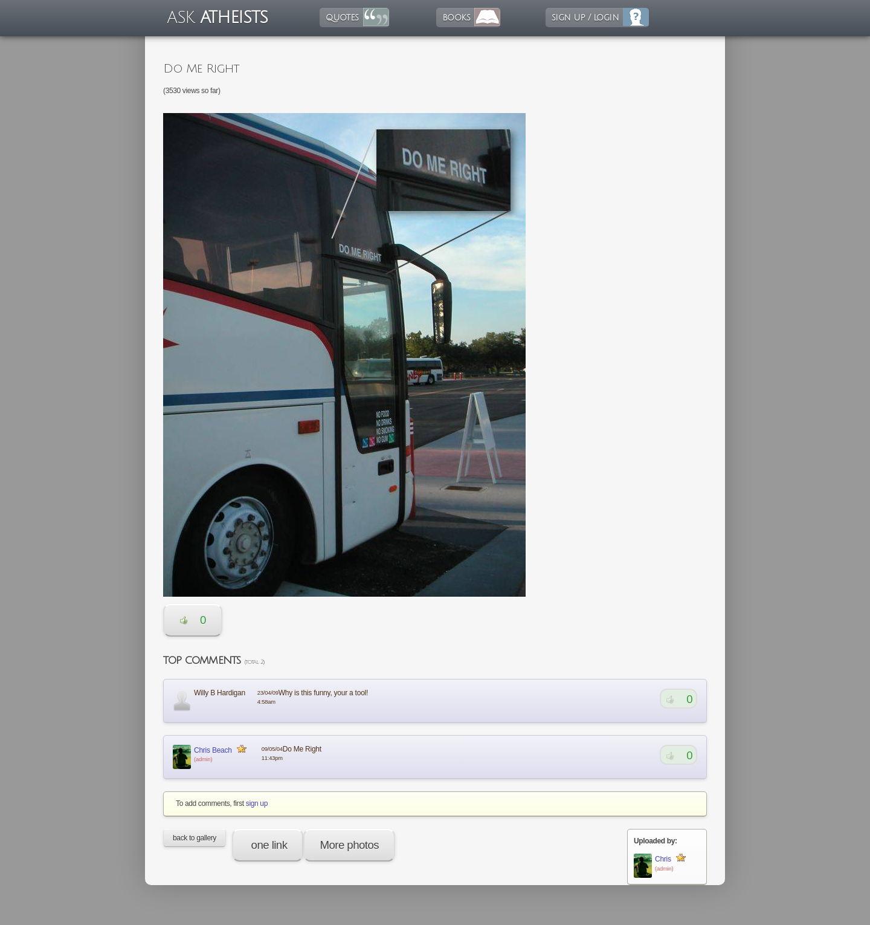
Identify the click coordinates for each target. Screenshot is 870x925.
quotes (342, 17)
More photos (349, 845)
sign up (257, 803)
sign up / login (585, 17)
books (456, 17)
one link (267, 845)
